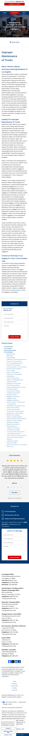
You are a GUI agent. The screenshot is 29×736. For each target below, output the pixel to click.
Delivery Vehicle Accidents (14, 371)
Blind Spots (10, 358)
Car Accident (8, 351)
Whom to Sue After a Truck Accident (17, 447)
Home (4, 15)
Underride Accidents (12, 443)
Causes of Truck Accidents (14, 363)
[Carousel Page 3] (14, 489)
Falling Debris (11, 378)
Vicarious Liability (12, 445)
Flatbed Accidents (12, 384)
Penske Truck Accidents (13, 412)
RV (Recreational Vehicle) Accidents (16, 421)
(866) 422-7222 (12, 583)
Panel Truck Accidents (13, 410)
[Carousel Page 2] (11, 489)
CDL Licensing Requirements (15, 365)
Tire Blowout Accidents (13, 432)
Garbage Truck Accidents (14, 386)
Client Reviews (14, 458)
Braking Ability (11, 360)
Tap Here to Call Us (14, 4)
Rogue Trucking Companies (14, 419)
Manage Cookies (7, 706)
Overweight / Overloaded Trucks (16, 408)
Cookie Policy (22, 704)
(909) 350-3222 (13, 599)
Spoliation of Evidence (13, 425)
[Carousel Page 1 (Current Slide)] (8, 489)
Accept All (8, 728)
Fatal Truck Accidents (13, 380)
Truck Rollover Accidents (14, 436)
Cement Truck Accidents (13, 367)
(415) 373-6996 (13, 634)
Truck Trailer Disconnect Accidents (16, 437)
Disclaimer (14, 686)
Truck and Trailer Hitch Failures (16, 434)
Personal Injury (8, 349)
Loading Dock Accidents (13, 395)
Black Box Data (11, 356)
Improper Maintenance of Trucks (16, 389)
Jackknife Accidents (12, 391)
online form (15, 292)
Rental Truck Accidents (13, 417)
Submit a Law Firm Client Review (14, 500)
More (24, 15)
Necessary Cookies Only (8, 732)
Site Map (14, 690)
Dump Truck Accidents (13, 375)
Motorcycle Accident (10, 352)
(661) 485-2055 (13, 658)
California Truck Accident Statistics (16, 362)
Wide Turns (10, 449)
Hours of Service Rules (13, 388)
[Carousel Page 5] (21, 489)
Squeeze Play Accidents (13, 426)
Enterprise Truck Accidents (14, 376)
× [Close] (14, 721)
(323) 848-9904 (13, 585)
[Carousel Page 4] (17, 489)
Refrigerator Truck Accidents (15, 415)
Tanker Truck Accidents (13, 430)
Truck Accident (8, 354)
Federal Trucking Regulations (15, 382)
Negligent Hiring (11, 400)
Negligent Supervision (13, 402)
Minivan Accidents (12, 397)
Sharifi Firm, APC (19, 731)
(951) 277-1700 (13, 611)
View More (14, 495)
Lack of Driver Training (13, 393)
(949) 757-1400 (13, 622)
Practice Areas (7, 345)
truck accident (6, 111)
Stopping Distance (12, 428)
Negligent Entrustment (13, 399)
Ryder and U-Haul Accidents (14, 423)
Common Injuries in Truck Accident (16, 369)
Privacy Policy (14, 688)
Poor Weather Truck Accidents (15, 413)
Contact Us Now (14, 339)
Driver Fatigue (11, 373)
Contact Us (14, 15)
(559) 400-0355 (13, 646)
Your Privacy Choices (9, 704)
